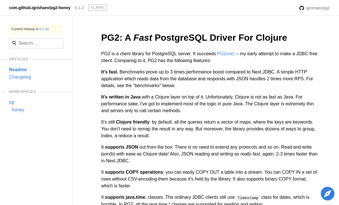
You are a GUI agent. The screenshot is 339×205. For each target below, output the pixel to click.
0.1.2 (79, 7)
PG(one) (225, 53)
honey (18, 109)
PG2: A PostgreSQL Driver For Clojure (194, 37)
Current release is (30, 29)
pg (11, 102)
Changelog (20, 77)
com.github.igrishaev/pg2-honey (39, 7)
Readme (18, 69)
